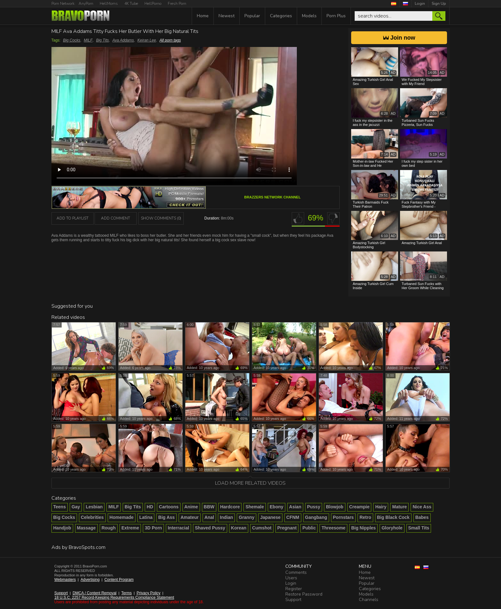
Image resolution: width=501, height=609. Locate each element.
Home (203, 16)
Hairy (380, 506)
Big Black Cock (393, 517)
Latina (145, 517)
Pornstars (343, 517)
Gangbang (316, 517)
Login (420, 3)
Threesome (333, 527)
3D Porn (153, 527)
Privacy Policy (148, 593)
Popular (252, 16)
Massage (86, 527)
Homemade (122, 517)
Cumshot (262, 527)
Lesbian (94, 506)
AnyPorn (86, 3)
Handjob (62, 527)
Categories (281, 16)
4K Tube (131, 3)
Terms (126, 593)
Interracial (178, 527)
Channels (368, 600)
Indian (226, 517)
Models (309, 16)
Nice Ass (421, 506)
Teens (59, 506)
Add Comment (115, 218)
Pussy (313, 506)
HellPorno (152, 3)
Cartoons (168, 506)
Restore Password (303, 594)
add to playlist (73, 218)
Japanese (270, 517)
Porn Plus (336, 16)
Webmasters (65, 579)
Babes (422, 517)
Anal (209, 517)
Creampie (359, 506)
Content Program (119, 579)
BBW (209, 506)
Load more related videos (250, 483)
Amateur (190, 517)
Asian (295, 506)
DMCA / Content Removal (94, 593)
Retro (365, 517)
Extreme (130, 527)
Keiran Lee (146, 40)
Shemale (254, 506)
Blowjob (334, 506)
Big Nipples (363, 527)
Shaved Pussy (210, 527)
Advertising (90, 579)
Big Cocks (71, 40)
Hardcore (230, 506)
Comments (296, 572)
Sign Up (439, 3)
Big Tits (102, 40)
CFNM (292, 517)
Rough (109, 527)
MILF (88, 40)
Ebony (276, 506)
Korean (238, 527)
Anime (191, 506)
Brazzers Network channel (272, 197)
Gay (76, 506)
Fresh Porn (177, 3)
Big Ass (166, 517)
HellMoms (109, 3)
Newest (227, 16)
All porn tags (170, 40)
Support (61, 593)
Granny (246, 517)
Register (293, 589)
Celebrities (92, 517)
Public (309, 527)
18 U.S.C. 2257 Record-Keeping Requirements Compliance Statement (114, 597)
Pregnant (287, 527)
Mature (399, 506)
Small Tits (418, 527)
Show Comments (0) (161, 218)
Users (291, 578)
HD (150, 506)
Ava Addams (123, 40)
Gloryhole (392, 527)
